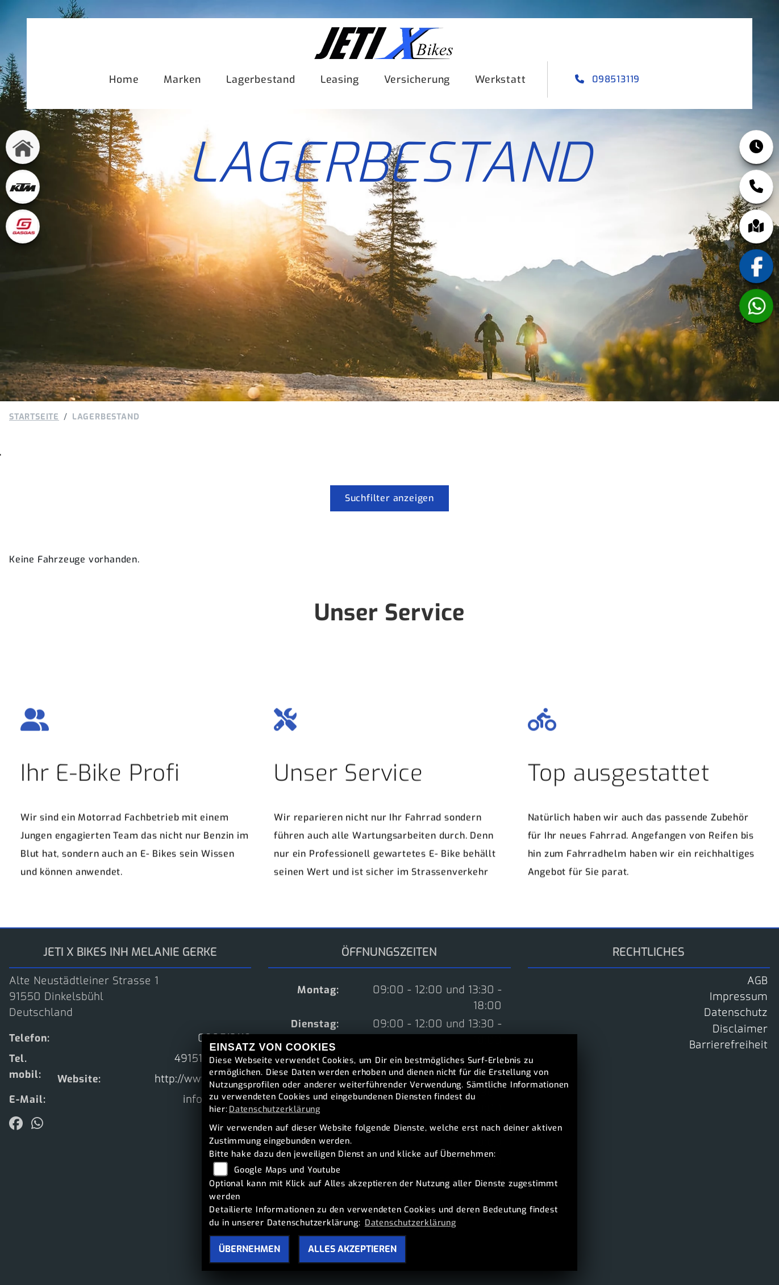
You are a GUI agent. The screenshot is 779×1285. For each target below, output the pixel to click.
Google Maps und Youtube (287, 1170)
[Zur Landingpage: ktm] (23, 190)
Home (124, 79)
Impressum (739, 996)
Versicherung (417, 79)
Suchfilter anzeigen (389, 498)
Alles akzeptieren (352, 1249)
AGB (757, 981)
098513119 (609, 79)
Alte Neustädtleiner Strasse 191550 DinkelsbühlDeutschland (84, 996)
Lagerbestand (260, 79)
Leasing (339, 79)
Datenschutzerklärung (274, 1109)
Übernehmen (249, 1249)
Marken (182, 79)
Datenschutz (736, 1012)
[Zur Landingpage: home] (23, 150)
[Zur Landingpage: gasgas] (23, 229)
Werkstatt (500, 79)
